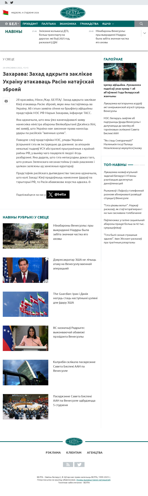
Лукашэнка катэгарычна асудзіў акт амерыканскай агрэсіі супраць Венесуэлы (124, 107)
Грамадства (89, 23)
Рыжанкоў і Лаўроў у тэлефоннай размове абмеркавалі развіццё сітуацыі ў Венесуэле (124, 194)
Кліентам (73, 452)
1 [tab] (130, 163)
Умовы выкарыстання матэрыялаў (93, 480)
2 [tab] (136, 163)
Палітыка (49, 23)
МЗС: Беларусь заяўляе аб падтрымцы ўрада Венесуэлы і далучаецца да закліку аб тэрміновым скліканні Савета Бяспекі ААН (122, 126)
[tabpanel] (124, 209)
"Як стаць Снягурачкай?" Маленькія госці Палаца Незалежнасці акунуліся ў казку (123, 144)
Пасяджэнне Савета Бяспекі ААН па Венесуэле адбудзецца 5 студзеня (74, 401)
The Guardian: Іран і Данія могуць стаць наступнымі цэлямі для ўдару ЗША (75, 298)
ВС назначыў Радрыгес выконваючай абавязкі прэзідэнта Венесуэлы (69, 332)
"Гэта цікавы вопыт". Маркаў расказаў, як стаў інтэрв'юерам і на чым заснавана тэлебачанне (123, 209)
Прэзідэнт (30, 23)
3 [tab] (142, 163)
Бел (13, 24)
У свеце (8, 59)
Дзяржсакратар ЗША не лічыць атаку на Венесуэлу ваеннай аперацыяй (74, 264)
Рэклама (53, 452)
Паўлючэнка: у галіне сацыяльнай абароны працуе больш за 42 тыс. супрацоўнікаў (124, 224)
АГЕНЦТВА (94, 452)
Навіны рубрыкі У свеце (26, 217)
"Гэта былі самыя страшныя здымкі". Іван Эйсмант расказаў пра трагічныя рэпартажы (123, 238)
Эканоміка (68, 23)
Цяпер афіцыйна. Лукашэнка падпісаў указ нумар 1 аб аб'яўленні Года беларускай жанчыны (122, 90)
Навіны (13, 31)
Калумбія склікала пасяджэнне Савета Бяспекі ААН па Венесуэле (74, 366)
